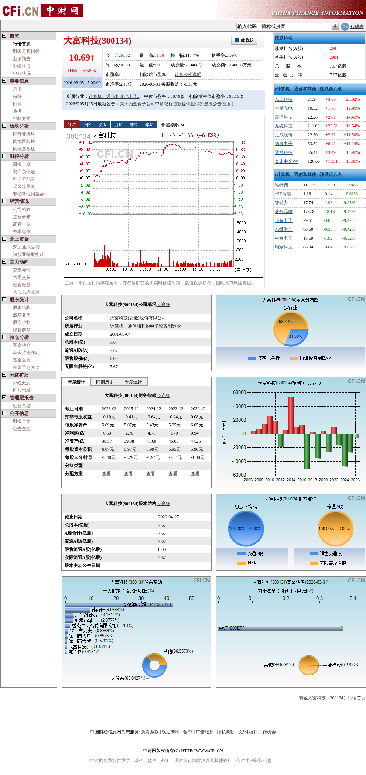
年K (149, 124)
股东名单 (22, 315)
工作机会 (267, 731)
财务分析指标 (26, 51)
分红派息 (22, 382)
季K (134, 124)
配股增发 (22, 390)
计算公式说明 (188, 74)
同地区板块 (24, 141)
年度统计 (76, 382)
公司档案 (22, 209)
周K (103, 124)
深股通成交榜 (26, 247)
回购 (17, 103)
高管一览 (22, 224)
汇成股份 (284, 134)
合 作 (188, 731)
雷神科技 (284, 152)
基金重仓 (22, 360)
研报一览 (22, 164)
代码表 (357, 26)
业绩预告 (22, 58)
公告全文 (22, 428)
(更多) (227, 103)
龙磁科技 (284, 125)
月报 (17, 89)
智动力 (281, 202)
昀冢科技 (284, 247)
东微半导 (284, 229)
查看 (106, 473)
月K (118, 124)
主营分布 (22, 216)
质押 (17, 111)
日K (88, 124)
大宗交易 (22, 277)
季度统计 (133, 382)
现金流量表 (24, 186)
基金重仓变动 (26, 367)
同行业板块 (24, 134)
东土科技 (284, 99)
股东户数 (22, 322)
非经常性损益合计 (30, 193)
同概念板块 (24, 148)
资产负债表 (24, 171)
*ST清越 (283, 193)
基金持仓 (22, 345)
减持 (17, 96)
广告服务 (204, 731)
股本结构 (22, 307)
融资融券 (22, 284)
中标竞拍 (22, 118)
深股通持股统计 (28, 254)
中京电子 (284, 238)
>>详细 (163, 304)
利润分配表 (24, 179)
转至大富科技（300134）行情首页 (332, 697)
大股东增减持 (26, 292)
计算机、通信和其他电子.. (114, 96)
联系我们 (246, 731)
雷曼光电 (284, 108)
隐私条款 (226, 731)
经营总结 (22, 405)
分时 (71, 124)
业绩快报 (22, 66)
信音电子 (284, 220)
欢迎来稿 (170, 731)
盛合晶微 (284, 211)
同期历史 (105, 382)
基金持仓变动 (26, 352)
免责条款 (150, 731)
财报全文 (22, 421)
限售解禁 (22, 329)
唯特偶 (281, 185)
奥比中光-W (286, 161)
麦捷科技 (284, 117)
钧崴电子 (284, 143)
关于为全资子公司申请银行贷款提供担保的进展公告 (171, 103)
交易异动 (22, 269)
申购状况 (22, 73)
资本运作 (22, 231)
